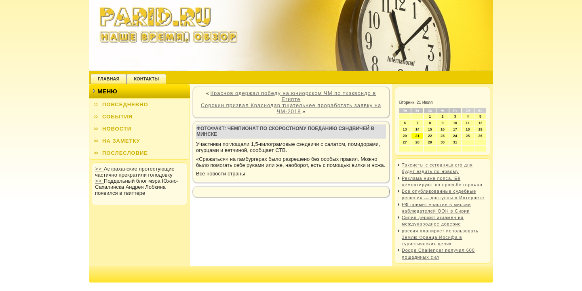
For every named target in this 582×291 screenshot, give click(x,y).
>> (99, 169)
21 (417, 136)
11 (468, 123)
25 (468, 136)
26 (480, 136)
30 (443, 142)
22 (430, 136)
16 (443, 129)
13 (405, 129)
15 (430, 129)
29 (430, 142)
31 (455, 142)
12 (480, 123)
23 (443, 136)
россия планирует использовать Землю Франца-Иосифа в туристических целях (440, 237)
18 (468, 129)
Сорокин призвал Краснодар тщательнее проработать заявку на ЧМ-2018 (291, 108)
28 (417, 142)
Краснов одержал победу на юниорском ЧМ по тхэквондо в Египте (293, 96)
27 (405, 142)
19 (480, 129)
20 (405, 136)
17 (455, 129)
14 (417, 129)
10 (455, 123)
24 (455, 136)
